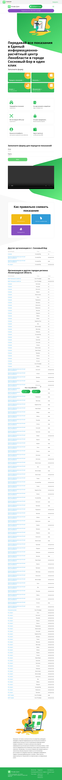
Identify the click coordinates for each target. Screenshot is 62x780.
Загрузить (55, 2)
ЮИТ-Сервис (11, 695)
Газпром (10, 254)
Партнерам (33, 774)
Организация (11, 251)
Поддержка (40, 770)
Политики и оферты (42, 772)
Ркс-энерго (10, 264)
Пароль (10, 154)
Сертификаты (50, 770)
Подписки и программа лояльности (40, 775)
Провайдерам (34, 772)
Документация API (50, 772)
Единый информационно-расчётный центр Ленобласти (16, 257)
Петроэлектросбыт (12, 610)
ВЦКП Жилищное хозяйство (14, 278)
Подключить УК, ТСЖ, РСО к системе (31, 10)
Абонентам (33, 770)
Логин (9, 149)
